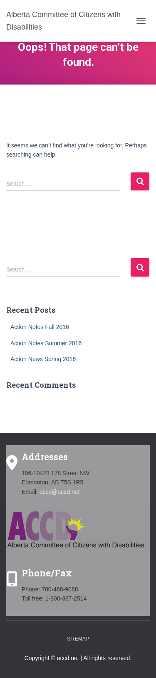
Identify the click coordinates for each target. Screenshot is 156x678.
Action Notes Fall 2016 (39, 327)
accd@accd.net (60, 492)
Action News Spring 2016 (43, 359)
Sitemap (78, 639)
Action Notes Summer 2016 (46, 343)
